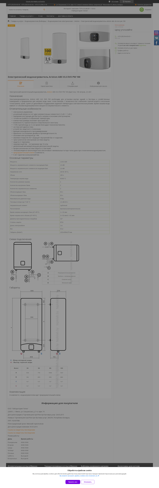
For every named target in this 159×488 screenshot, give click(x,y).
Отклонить (89, 482)
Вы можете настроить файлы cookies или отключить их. (79, 477)
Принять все (72, 482)
